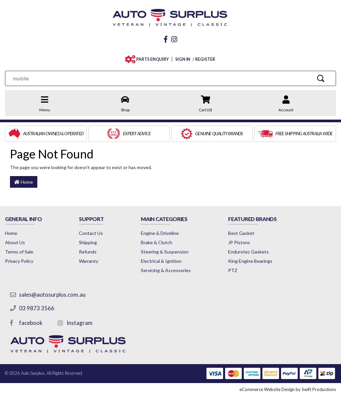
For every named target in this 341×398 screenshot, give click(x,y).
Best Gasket (241, 233)
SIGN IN (182, 59)
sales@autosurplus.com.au (52, 294)
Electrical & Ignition (161, 261)
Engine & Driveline (160, 233)
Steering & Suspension (164, 251)
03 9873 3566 (36, 308)
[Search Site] (321, 78)
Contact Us (91, 233)
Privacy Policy (19, 261)
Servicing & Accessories (166, 270)
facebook (31, 322)
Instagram (80, 322)
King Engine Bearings (250, 261)
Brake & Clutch (156, 242)
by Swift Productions (287, 389)
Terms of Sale (19, 251)
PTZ (232, 270)
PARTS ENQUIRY (151, 59)
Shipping (88, 242)
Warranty (88, 261)
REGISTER (205, 59)
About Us (15, 242)
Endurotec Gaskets (248, 251)
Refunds (88, 251)
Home (23, 182)
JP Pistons (239, 242)
